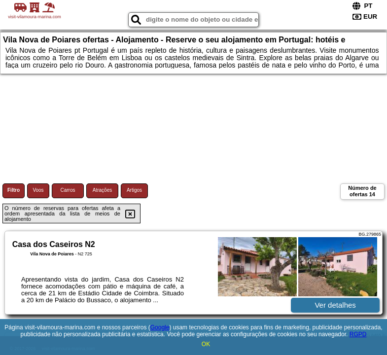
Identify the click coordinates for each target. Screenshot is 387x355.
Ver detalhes (335, 305)
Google (160, 327)
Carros (67, 190)
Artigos (134, 190)
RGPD (358, 334)
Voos (38, 190)
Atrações (102, 190)
